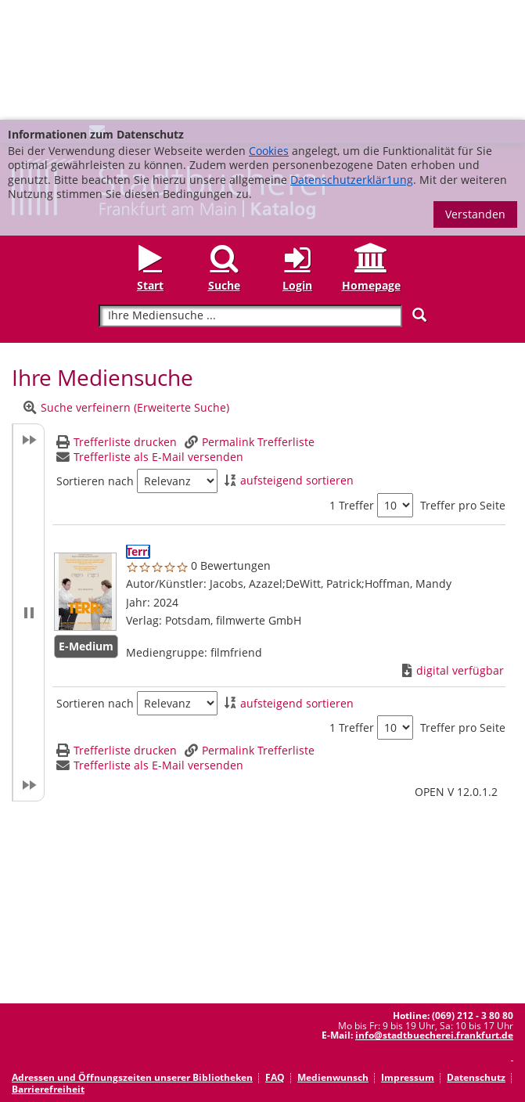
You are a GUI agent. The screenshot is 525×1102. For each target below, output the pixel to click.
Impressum (407, 957)
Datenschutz (476, 957)
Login (297, 165)
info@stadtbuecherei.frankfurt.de (434, 915)
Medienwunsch (333, 957)
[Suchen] (419, 195)
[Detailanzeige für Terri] (138, 431)
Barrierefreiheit (48, 969)
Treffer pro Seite (462, 386)
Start (150, 165)
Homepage (371, 165)
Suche (224, 165)
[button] (28, 492)
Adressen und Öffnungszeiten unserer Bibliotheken (132, 957)
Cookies (269, 30)
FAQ (275, 957)
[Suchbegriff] (250, 196)
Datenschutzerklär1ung (351, 59)
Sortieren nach (95, 362)
